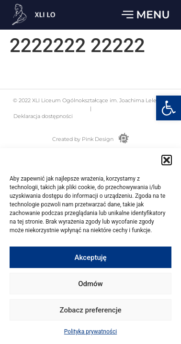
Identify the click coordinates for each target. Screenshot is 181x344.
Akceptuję (90, 258)
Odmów (90, 284)
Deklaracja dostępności (42, 116)
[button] (168, 108)
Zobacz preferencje (91, 311)
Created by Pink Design (82, 139)
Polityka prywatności (90, 333)
